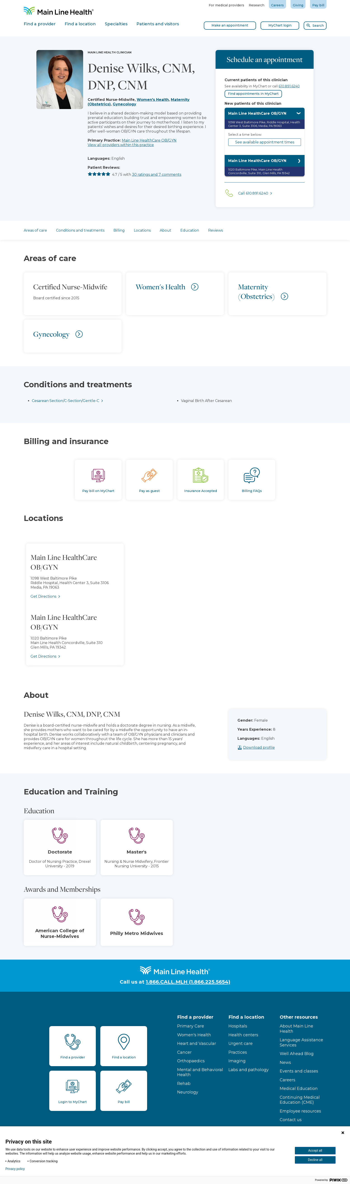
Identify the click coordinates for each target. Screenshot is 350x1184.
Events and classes (299, 1071)
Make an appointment (229, 25)
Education (189, 230)
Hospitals (237, 1026)
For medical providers (226, 5)
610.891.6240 (289, 86)
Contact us (291, 1119)
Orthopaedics (191, 1060)
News (285, 1062)
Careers (277, 5)
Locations (142, 230)
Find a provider (195, 1017)
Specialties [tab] (116, 23)
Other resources (299, 1017)
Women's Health (153, 99)
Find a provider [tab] (40, 23)
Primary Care (190, 1026)
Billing (119, 230)
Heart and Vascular (196, 1043)
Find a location (246, 1017)
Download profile (269, 747)
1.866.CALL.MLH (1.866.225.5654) (188, 982)
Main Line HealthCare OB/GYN (149, 140)
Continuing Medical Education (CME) (300, 1100)
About (165, 230)
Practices (237, 1052)
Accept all (315, 1150)
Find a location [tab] (80, 23)
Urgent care (240, 1043)
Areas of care (35, 230)
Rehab (183, 1083)
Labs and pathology (248, 1069)
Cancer (184, 1052)
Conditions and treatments (80, 230)
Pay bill (318, 5)
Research (256, 5)
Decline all (315, 1160)
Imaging (237, 1060)
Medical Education (299, 1088)
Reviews (215, 230)
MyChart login (279, 25)
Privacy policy (15, 1169)
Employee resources (300, 1111)
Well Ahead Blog (297, 1053)
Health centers (243, 1034)
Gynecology (124, 104)
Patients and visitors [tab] (157, 23)
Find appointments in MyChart (253, 94)
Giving (298, 5)
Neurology (187, 1092)
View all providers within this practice (121, 145)
